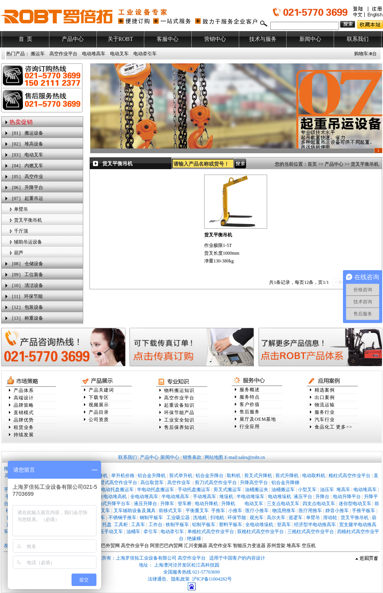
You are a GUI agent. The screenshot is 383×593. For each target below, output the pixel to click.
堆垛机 (226, 496)
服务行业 (325, 412)
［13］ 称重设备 (26, 318)
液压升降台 (145, 503)
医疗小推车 (257, 510)
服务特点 (250, 397)
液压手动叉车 (109, 531)
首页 (312, 164)
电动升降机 (206, 503)
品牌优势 (24, 420)
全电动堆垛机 (259, 524)
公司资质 (99, 419)
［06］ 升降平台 (26, 187)
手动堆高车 (204, 496)
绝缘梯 (194, 538)
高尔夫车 (276, 517)
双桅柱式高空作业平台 (260, 531)
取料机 (234, 475)
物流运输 (325, 405)
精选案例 (325, 390)
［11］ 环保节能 (26, 296)
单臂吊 (21, 209)
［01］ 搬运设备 (26, 133)
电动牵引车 (145, 53)
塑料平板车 (230, 524)
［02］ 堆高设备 (26, 144)
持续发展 (24, 434)
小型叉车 (307, 489)
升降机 (228, 503)
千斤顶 (21, 231)
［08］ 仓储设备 (26, 263)
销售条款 (192, 457)
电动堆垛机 (279, 496)
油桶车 (133, 531)
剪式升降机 (287, 475)
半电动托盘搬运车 (155, 489)
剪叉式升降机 (258, 475)
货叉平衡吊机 (28, 220)
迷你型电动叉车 (355, 503)
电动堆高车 (93, 53)
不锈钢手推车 (122, 517)
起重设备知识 (179, 405)
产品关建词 (101, 390)
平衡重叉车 (197, 510)
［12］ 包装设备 (26, 307)
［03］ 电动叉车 (26, 154)
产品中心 (73, 39)
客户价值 (250, 404)
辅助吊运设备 (28, 242)
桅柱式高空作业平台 (350, 475)
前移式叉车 (170, 510)
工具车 (138, 524)
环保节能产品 (179, 412)
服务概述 (250, 389)
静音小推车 (337, 510)
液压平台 (303, 496)
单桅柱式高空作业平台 (210, 531)
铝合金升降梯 (285, 482)
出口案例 (325, 397)
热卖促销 (21, 122)
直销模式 (24, 412)
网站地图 (214, 457)
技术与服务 (262, 39)
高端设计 (24, 398)
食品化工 (325, 427)
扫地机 (217, 517)
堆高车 (343, 489)
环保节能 (236, 517)
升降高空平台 (254, 482)
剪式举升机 (180, 475)
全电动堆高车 (144, 496)
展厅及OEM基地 (258, 419)
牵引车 (150, 531)
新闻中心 (310, 39)
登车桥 (185, 503)
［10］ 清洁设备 (26, 285)
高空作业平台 (63, 53)
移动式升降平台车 (111, 503)
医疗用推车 (310, 510)
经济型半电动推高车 (315, 524)
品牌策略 (24, 405)
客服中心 (167, 39)
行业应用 (250, 426)
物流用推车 (284, 510)
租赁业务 (24, 427)
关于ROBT (120, 39)
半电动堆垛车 (250, 496)
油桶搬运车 (283, 489)
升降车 (167, 503)
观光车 (257, 517)
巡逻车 (296, 517)
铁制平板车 (177, 524)
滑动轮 (330, 517)
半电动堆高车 (175, 496)
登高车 (284, 524)
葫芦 (18, 252)
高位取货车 (152, 482)
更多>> (344, 427)
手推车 (218, 510)
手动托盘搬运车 (194, 489)
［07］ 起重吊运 (26, 198)
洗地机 (200, 517)
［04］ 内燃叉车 (26, 165)
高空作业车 (179, 482)
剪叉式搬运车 (227, 489)
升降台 (322, 496)
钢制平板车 (151, 517)
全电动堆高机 (113, 496)
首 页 (25, 39)
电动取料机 (313, 475)
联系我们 (358, 39)
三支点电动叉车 (283, 503)
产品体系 (24, 390)
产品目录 (99, 412)
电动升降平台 (347, 496)
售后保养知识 (179, 427)
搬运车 (38, 53)
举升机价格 (123, 475)
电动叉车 (119, 53)
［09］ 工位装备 (26, 274)
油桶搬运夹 (256, 489)
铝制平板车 (203, 524)
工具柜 (121, 524)
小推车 (235, 510)
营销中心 (215, 39)
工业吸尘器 (178, 517)
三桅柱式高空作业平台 (310, 531)
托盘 (107, 524)
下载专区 (99, 397)
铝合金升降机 (152, 475)
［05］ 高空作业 (26, 176)
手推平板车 (363, 510)
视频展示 (99, 405)
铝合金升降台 (210, 475)
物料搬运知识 (179, 390)
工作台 (156, 524)
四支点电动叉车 (319, 503)
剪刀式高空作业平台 (216, 482)
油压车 (327, 489)
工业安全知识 (179, 420)
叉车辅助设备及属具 (135, 510)
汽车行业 (325, 419)
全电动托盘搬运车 (115, 489)
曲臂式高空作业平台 (116, 482)
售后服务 (250, 412)
